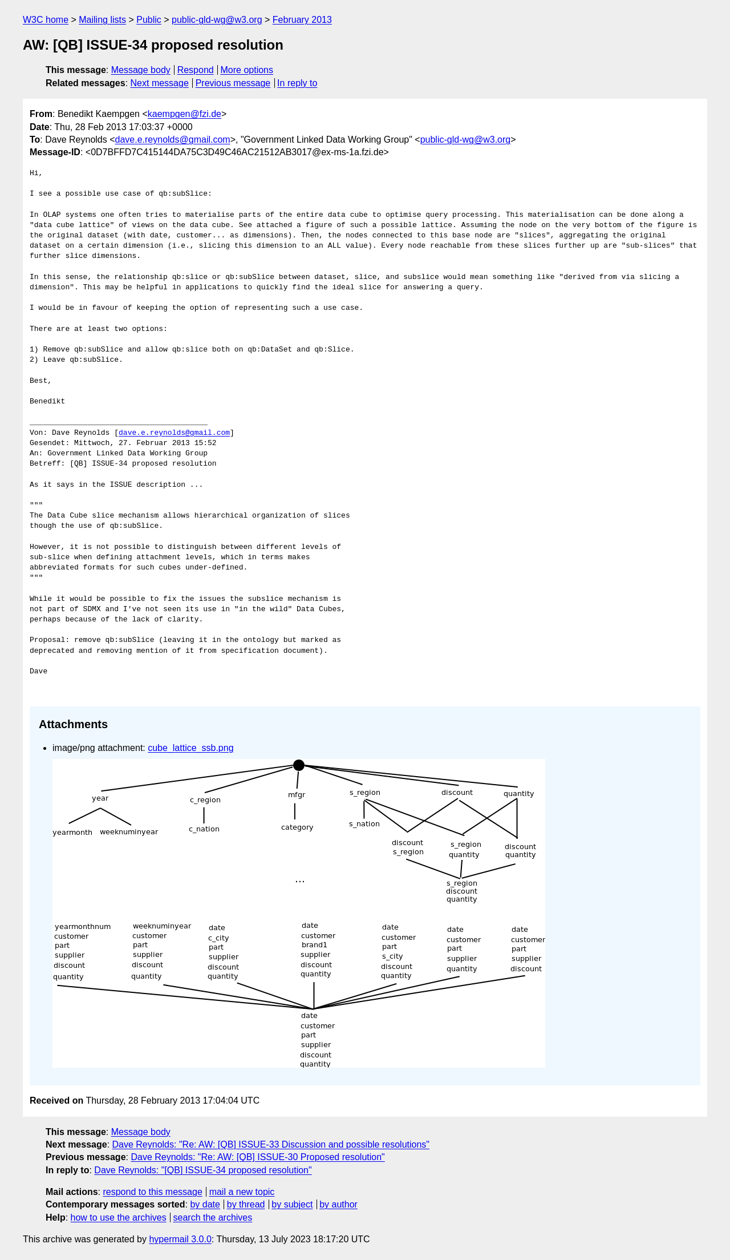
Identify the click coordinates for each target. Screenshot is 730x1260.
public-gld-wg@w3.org (217, 20)
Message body (141, 70)
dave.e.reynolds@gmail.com (172, 139)
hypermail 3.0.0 (180, 1239)
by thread (246, 1204)
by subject (292, 1204)
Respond (195, 70)
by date (205, 1204)
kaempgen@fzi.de (184, 114)
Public (148, 20)
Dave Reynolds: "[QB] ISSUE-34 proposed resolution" (202, 1170)
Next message (160, 83)
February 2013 (302, 20)
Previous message (233, 83)
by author (338, 1204)
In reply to (297, 83)
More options (247, 70)
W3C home (45, 20)
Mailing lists (102, 20)
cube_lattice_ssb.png (190, 748)
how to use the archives (119, 1217)
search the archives (213, 1217)
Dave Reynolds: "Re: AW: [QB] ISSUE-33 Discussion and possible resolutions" (271, 1144)
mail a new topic (242, 1192)
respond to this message (152, 1192)
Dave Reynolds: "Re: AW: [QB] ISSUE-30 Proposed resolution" (257, 1157)
